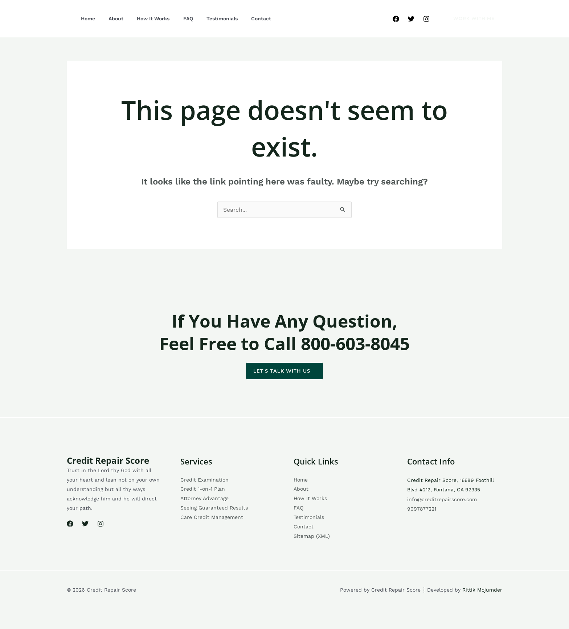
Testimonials (200, 18)
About (108, 18)
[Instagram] (426, 19)
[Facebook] (396, 19)
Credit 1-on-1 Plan (202, 489)
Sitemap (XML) (312, 537)
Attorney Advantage (204, 499)
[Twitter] (411, 19)
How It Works (141, 18)
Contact (235, 18)
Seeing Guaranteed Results (214, 508)
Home (85, 18)
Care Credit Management (211, 518)
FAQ (171, 18)
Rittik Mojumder (482, 590)
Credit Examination (204, 480)
